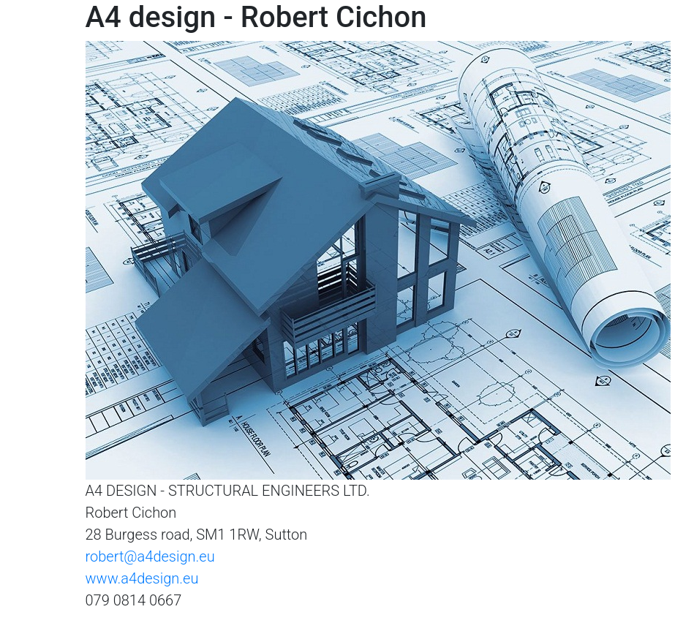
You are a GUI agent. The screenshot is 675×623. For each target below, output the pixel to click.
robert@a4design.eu (150, 556)
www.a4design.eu (142, 578)
